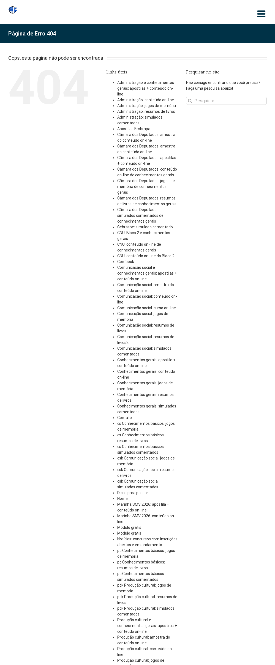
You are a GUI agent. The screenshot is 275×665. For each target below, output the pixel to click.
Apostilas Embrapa (133, 129)
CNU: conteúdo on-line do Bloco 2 (146, 256)
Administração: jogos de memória (146, 105)
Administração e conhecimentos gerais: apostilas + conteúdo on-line (145, 88)
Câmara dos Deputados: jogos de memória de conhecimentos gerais (146, 187)
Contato (124, 417)
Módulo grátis (129, 527)
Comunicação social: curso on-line (146, 308)
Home (122, 498)
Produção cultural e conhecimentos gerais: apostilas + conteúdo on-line (147, 626)
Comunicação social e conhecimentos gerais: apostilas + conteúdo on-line (147, 273)
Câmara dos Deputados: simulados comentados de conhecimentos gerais (140, 215)
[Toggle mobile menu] (262, 13)
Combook (125, 261)
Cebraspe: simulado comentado (145, 227)
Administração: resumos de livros (146, 111)
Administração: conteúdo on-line (145, 100)
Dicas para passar (132, 493)
